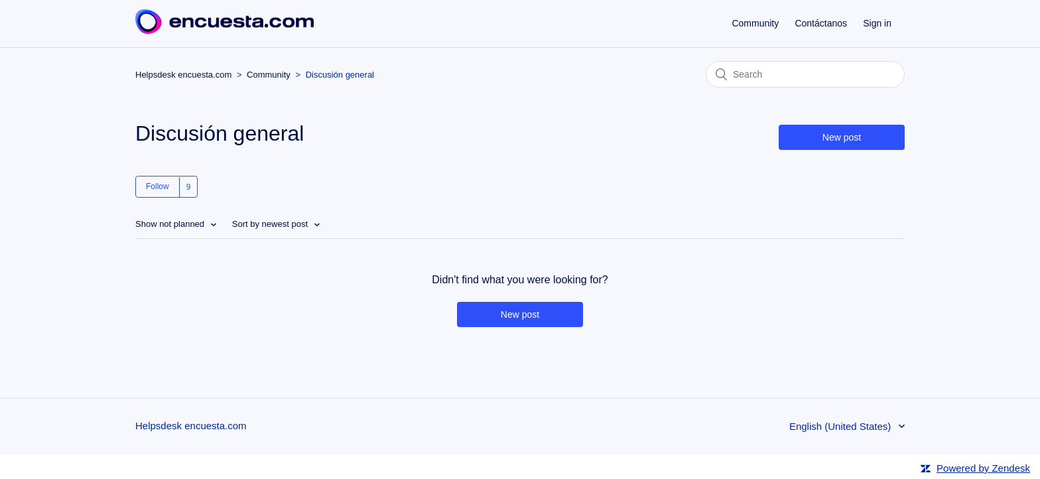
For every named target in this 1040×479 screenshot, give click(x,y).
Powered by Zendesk (983, 468)
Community (755, 23)
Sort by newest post (271, 224)
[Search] (805, 74)
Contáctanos (821, 23)
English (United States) (841, 426)
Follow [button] (157, 186)
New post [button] (841, 137)
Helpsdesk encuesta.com (183, 75)
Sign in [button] (877, 23)
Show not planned (171, 224)
